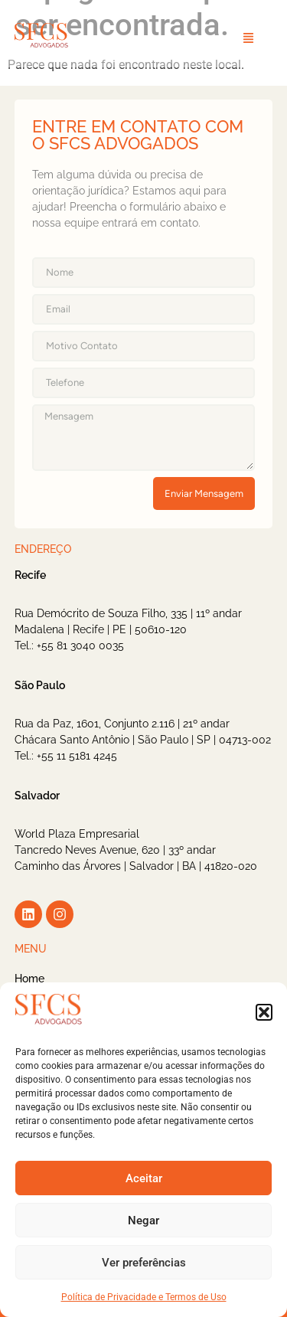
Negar (143, 1220)
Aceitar (144, 1178)
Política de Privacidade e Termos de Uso (144, 1297)
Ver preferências (144, 1263)
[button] (264, 1012)
